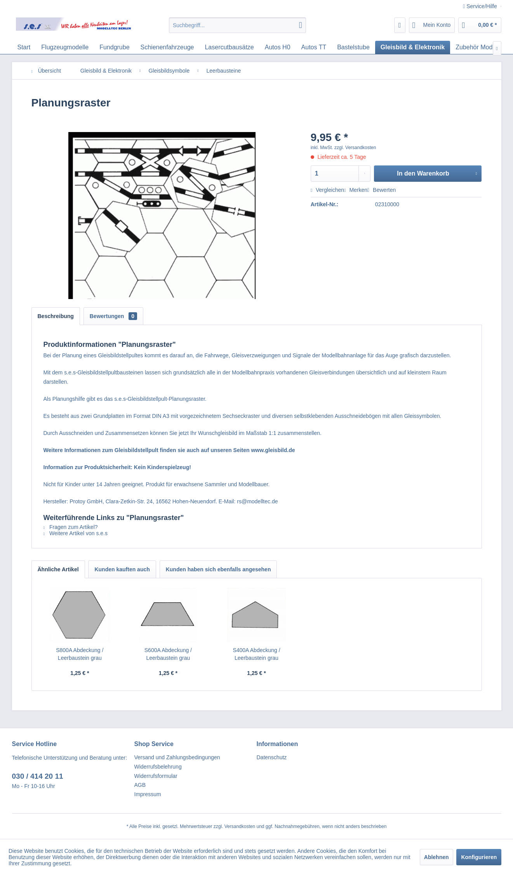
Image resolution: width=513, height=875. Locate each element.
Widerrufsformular (155, 776)
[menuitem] (237, 25)
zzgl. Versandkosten (355, 147)
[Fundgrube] (114, 47)
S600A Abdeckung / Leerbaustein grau (168, 654)
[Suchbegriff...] (237, 25)
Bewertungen (113, 316)
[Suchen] (300, 25)
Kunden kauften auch (122, 569)
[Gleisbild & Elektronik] (412, 47)
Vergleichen (327, 190)
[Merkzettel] (399, 25)
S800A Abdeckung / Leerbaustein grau (79, 654)
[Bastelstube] (353, 47)
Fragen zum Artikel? (70, 527)
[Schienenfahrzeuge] (167, 47)
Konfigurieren (479, 857)
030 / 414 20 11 (37, 776)
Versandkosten (239, 826)
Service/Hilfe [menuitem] (480, 6)
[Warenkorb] (479, 25)
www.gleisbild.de (273, 450)
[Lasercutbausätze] (229, 47)
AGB (140, 785)
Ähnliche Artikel (58, 569)
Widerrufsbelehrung (158, 767)
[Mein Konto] (432, 25)
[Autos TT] (314, 47)
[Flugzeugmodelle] (65, 47)
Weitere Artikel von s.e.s (75, 533)
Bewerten (381, 190)
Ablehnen (436, 857)
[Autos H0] (277, 47)
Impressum (147, 794)
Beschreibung (56, 316)
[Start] (24, 47)
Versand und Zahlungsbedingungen (177, 757)
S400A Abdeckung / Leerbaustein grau (256, 654)
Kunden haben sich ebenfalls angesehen (218, 569)
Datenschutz (272, 757)
